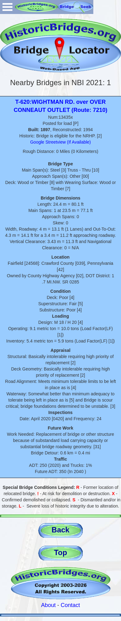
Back (60, 530)
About (48, 605)
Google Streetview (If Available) (60, 142)
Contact (70, 605)
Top (60, 552)
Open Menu (7, 7)
